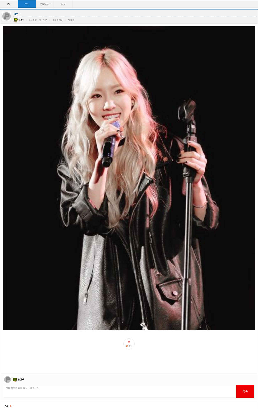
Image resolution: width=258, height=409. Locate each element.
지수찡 (118, 346)
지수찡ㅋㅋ (194, 346)
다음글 (15, 231)
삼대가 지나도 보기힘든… (90, 271)
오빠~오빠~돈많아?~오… (128, 271)
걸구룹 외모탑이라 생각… (15, 383)
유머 (9, 3)
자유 (63, 3)
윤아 (117, 383)
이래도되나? (47, 383)
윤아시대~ (194, 383)
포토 (27, 3)
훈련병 (21, 183)
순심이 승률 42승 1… (13, 271)
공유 (154, 271)
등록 (245, 195)
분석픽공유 (45, 3)
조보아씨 (45, 309)
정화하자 (82, 346)
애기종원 (81, 309)
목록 (254, 231)
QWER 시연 (46, 271)
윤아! (43, 346)
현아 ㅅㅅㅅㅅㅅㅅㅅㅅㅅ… (165, 383)
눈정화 (118, 309)
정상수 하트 (9, 309)
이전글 (4, 231)
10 (149, 394)
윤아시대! (8, 346)
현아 (191, 271)
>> (160, 394)
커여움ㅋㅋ (157, 346)
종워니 (192, 309)
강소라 (155, 309)
